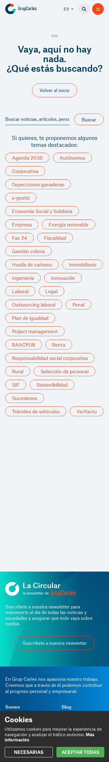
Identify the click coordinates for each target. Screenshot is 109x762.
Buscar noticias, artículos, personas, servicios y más (37, 119)
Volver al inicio (54, 90)
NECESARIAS (28, 752)
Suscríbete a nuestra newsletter (54, 643)
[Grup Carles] (29, 9)
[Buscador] (84, 9)
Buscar (89, 119)
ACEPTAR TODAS (80, 752)
